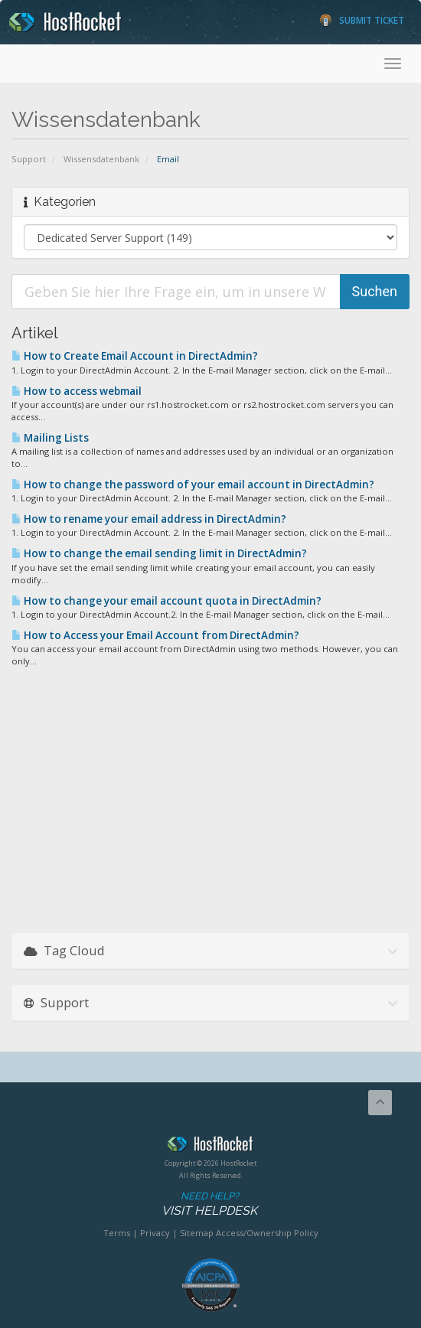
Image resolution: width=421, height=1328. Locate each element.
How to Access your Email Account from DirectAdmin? (155, 635)
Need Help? (209, 1204)
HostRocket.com (210, 1146)
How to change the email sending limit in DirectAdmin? (159, 553)
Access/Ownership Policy (267, 1232)
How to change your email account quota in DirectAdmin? (166, 601)
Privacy (155, 1232)
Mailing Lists (50, 438)
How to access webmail (76, 391)
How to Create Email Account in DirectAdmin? (134, 356)
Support (28, 159)
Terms (116, 1232)
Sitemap (197, 1232)
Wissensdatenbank (101, 159)
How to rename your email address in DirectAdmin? (148, 519)
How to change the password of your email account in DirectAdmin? (192, 484)
